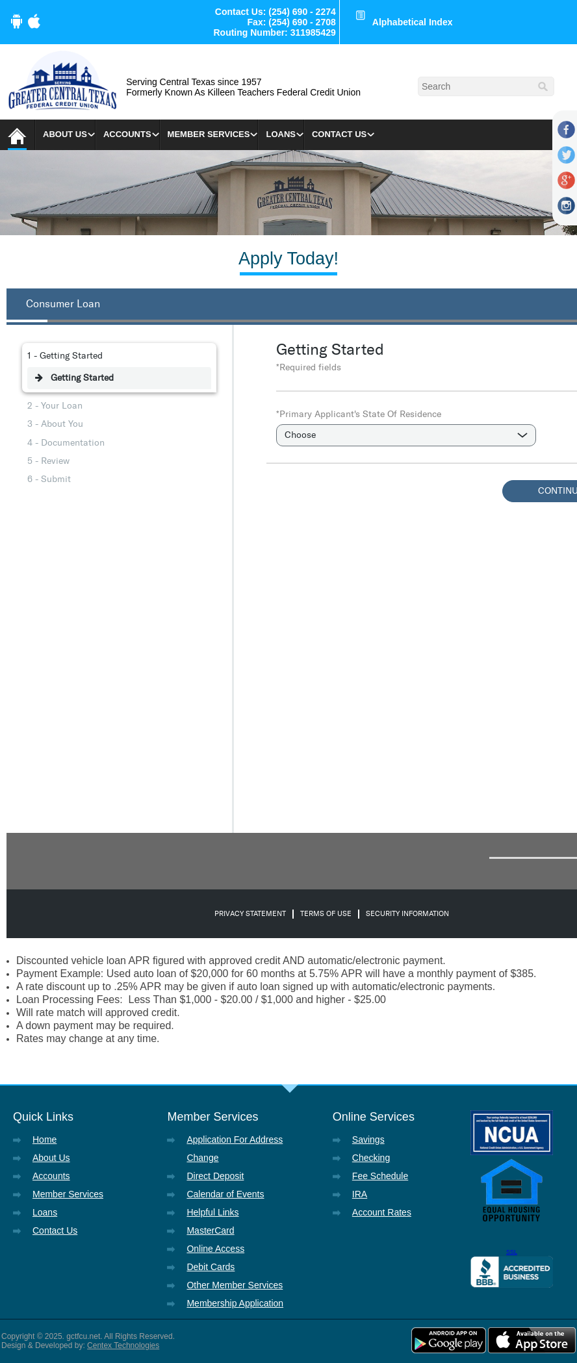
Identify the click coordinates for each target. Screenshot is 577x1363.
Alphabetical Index (412, 22)
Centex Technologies (123, 1345)
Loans (281, 134)
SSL (511, 1252)
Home (44, 1139)
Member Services (209, 134)
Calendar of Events (225, 1194)
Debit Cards (210, 1267)
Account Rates (381, 1212)
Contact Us (339, 134)
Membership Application (234, 1303)
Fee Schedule (380, 1176)
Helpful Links (212, 1212)
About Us (65, 134)
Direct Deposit (215, 1176)
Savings (368, 1139)
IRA (359, 1194)
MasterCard (210, 1230)
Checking (371, 1158)
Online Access (215, 1248)
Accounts (127, 134)
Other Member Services (234, 1285)
